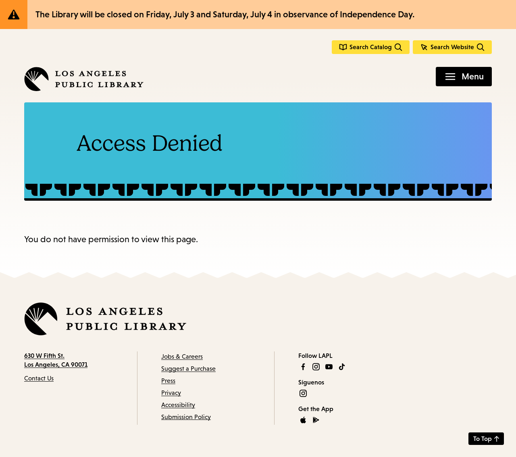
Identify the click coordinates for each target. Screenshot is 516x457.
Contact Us (39, 378)
